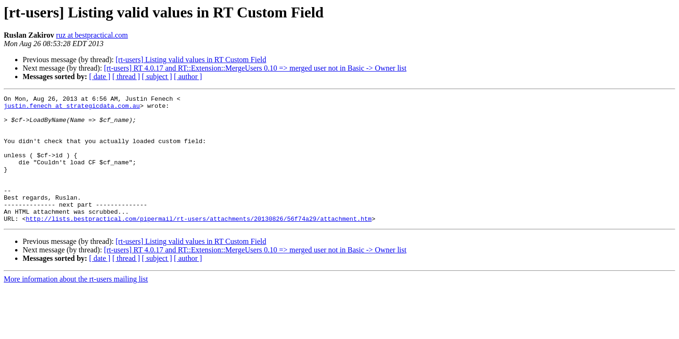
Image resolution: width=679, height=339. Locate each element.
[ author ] (188, 77)
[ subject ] (157, 77)
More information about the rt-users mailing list (76, 304)
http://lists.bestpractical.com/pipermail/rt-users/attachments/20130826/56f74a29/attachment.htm (199, 244)
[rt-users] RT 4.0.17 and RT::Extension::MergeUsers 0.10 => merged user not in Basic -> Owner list (255, 68)
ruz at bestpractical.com (92, 35)
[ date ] (99, 77)
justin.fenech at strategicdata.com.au (72, 108)
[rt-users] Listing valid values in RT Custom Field (191, 60)
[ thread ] (126, 77)
